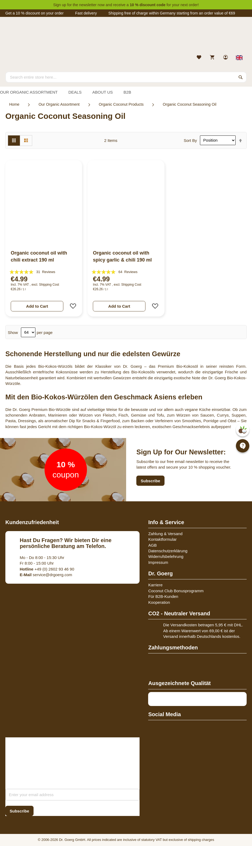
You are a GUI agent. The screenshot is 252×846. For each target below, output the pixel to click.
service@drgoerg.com (46, 574)
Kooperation (159, 602)
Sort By (190, 140)
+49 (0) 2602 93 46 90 (47, 569)
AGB (152, 545)
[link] (226, 57)
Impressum (158, 562)
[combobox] (126, 77)
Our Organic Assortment (59, 104)
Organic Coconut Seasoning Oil (190, 104)
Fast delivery (86, 13)
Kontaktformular (162, 539)
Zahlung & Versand (165, 533)
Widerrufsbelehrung (165, 556)
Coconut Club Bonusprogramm (175, 590)
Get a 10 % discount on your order (34, 13)
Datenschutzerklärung (167, 551)
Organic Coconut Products (121, 104)
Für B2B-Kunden (163, 596)
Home (14, 104)
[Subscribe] (19, 811)
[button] (71, 306)
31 (45, 272)
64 (127, 272)
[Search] (241, 77)
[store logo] (126, 37)
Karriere (155, 585)
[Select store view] (239, 57)
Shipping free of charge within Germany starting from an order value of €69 (171, 13)
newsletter (88, 5)
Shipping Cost (49, 284)
